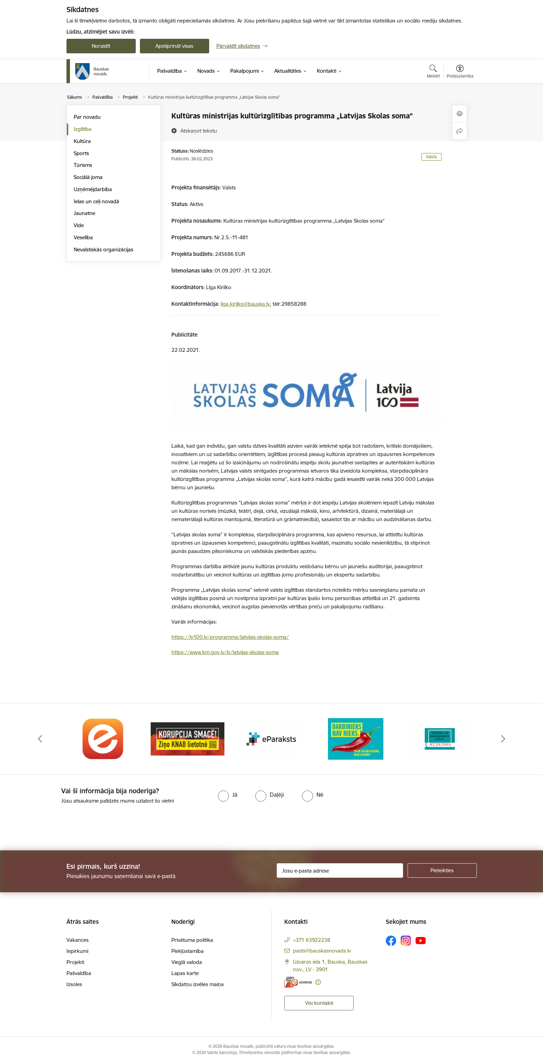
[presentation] (57, 824)
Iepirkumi (77, 951)
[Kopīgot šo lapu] (459, 131)
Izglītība (82, 129)
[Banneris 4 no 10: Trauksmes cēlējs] (355, 738)
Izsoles (74, 984)
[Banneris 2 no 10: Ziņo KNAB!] (187, 738)
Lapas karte (185, 973)
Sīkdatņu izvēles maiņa (197, 984)
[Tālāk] (503, 739)
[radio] (227, 794)
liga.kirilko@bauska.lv (245, 304)
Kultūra (82, 141)
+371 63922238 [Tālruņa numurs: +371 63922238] (311, 940)
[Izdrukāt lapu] (459, 113)
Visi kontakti (319, 1003)
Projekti (75, 962)
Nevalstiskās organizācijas (103, 249)
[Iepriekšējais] (40, 739)
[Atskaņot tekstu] (198, 130)
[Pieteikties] (442, 870)
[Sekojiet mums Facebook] (391, 941)
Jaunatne (84, 213)
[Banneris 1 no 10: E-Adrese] (103, 738)
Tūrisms (83, 165)
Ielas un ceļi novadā (96, 201)
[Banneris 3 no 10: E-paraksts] (271, 738)
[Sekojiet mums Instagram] (406, 941)
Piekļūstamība (187, 951)
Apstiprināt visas (174, 46)
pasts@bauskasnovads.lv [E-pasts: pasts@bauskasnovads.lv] (322, 950)
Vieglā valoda (186, 962)
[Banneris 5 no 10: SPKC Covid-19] (440, 738)
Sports (81, 153)
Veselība (83, 237)
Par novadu (87, 117)
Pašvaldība (78, 973)
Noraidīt (101, 46)
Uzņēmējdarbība (93, 189)
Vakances (77, 940)
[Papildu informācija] (318, 982)
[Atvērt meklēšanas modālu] (433, 72)
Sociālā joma (88, 177)
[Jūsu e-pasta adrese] (340, 870)
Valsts (431, 156)
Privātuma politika (192, 940)
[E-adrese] (298, 982)
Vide (79, 225)
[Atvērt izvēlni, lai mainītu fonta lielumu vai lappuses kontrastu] (460, 72)
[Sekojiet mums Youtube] (421, 940)
